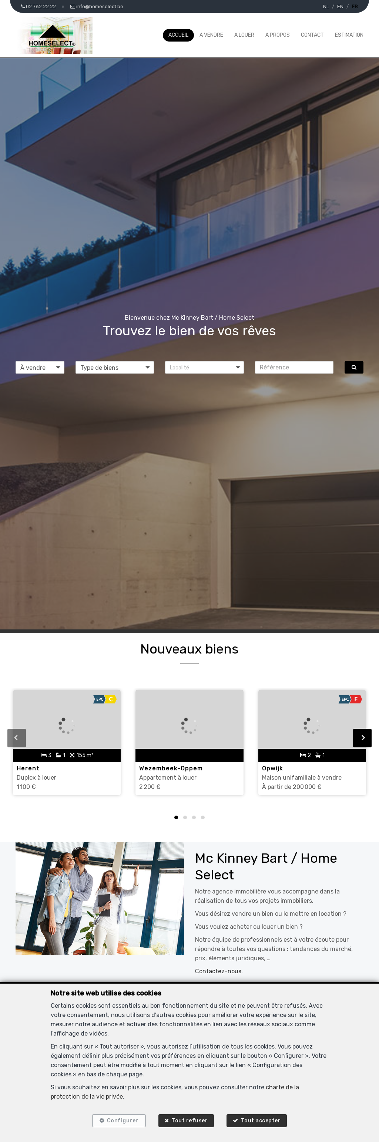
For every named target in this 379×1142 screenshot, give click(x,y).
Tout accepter (261, 1121)
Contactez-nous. (219, 971)
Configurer (122, 1121)
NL (326, 6)
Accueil (178, 35)
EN (340, 6)
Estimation (349, 35)
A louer (244, 35)
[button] (204, 367)
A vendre (211, 35)
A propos (277, 35)
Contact (312, 35)
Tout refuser (189, 1121)
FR (355, 6)
